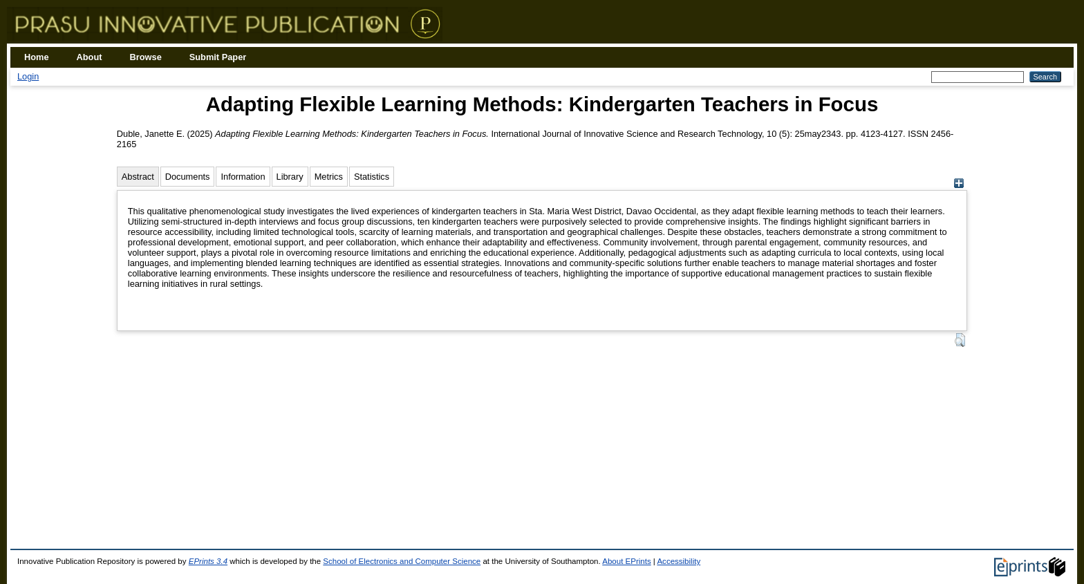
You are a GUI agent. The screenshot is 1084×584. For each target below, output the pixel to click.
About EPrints (626, 561)
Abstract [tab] (138, 176)
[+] (958, 185)
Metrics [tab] (329, 176)
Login (28, 76)
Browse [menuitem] (146, 57)
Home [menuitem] (36, 57)
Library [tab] (290, 176)
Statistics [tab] (371, 176)
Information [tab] (243, 176)
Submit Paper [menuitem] (218, 57)
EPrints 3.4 (208, 561)
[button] (960, 340)
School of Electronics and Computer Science (401, 561)
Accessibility (678, 561)
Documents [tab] (187, 176)
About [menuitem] (89, 57)
